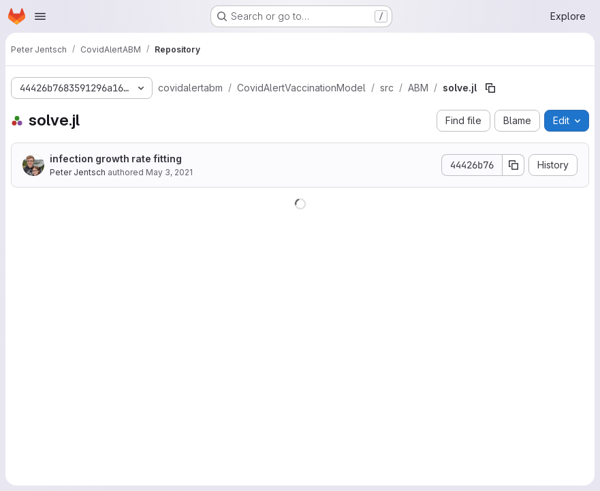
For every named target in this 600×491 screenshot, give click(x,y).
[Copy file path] (490, 88)
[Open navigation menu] (40, 16)
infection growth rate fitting (116, 158)
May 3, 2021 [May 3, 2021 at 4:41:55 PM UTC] (169, 172)
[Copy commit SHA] (513, 165)
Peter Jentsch (78, 172)
